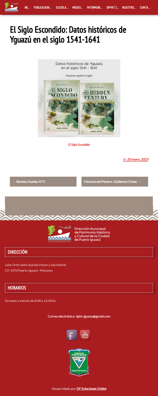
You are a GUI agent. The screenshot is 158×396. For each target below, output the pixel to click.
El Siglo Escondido (79, 145)
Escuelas (62, 7)
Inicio (28, 7)
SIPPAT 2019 (113, 7)
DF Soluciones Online (91, 388)
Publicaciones (43, 7)
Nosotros (128, 7)
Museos (77, 7)
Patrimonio (94, 7)
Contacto (146, 7)
